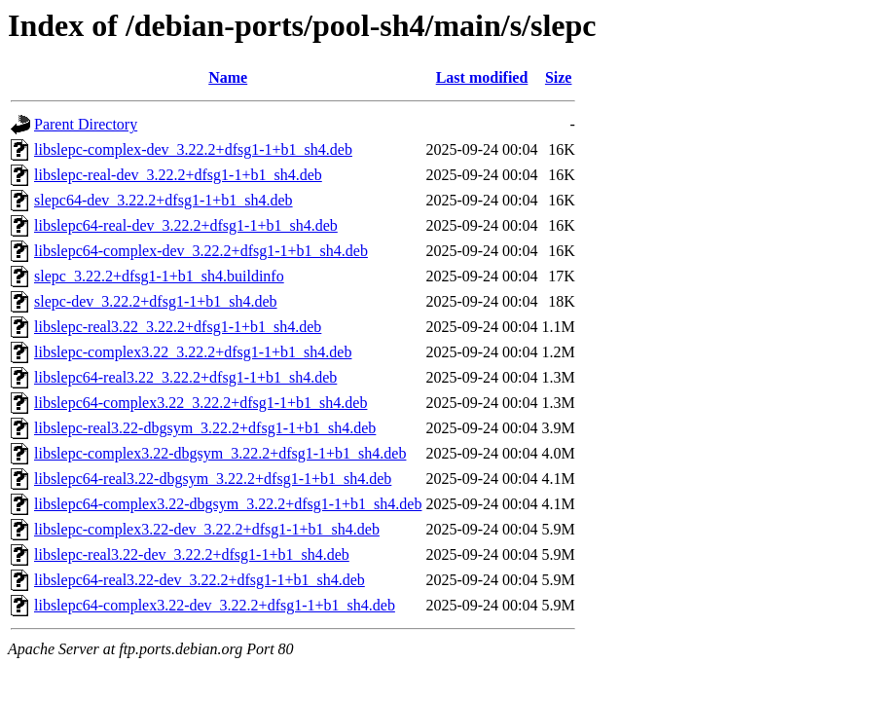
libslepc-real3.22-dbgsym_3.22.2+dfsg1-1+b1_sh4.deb (205, 428)
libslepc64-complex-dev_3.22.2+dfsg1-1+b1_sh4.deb (201, 250)
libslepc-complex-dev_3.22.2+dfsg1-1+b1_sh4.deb (193, 149)
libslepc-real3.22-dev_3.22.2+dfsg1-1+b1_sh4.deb (191, 554)
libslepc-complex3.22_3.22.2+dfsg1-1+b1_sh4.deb (192, 352)
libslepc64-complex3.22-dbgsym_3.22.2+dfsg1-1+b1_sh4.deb (227, 504)
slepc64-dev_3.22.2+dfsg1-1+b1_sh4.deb (163, 200)
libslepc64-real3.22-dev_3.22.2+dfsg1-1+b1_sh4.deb (199, 580)
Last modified (482, 77)
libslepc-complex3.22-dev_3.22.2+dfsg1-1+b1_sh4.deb (207, 529)
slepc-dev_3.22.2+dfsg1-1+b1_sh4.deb (155, 301)
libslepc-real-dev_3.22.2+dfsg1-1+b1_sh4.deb (178, 174)
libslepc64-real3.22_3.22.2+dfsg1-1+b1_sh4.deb (185, 377)
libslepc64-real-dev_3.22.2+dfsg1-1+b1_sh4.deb (186, 225)
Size (558, 77)
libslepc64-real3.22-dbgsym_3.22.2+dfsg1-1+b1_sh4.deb (212, 478)
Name (227, 77)
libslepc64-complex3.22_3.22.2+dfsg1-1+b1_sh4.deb (200, 402)
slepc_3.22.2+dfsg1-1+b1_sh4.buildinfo (159, 276)
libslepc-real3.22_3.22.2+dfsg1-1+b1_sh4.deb (177, 326)
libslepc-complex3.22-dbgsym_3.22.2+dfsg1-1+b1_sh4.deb (220, 453)
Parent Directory (85, 124)
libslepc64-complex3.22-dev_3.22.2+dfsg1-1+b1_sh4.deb (214, 605)
